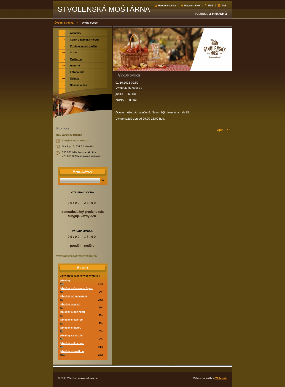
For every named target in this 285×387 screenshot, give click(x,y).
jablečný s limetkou (72, 343)
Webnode (221, 378)
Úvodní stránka (167, 5)
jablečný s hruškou (72, 351)
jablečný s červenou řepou (76, 288)
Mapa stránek (192, 5)
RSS (210, 5)
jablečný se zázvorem (73, 296)
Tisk (223, 5)
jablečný (65, 280)
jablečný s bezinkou (72, 311)
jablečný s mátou (70, 327)
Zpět (220, 130)
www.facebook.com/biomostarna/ (76, 255)
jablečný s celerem (71, 319)
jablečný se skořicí (71, 335)
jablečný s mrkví (70, 304)
